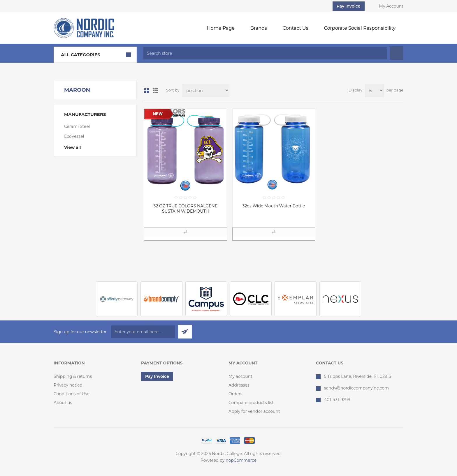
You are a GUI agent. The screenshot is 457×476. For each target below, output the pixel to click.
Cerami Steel (77, 126)
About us (63, 402)
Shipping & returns (73, 376)
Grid (146, 90)
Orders (235, 393)
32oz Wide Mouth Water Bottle (273, 206)
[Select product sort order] (205, 90)
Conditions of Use (71, 393)
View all (72, 147)
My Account (391, 6)
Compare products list (251, 402)
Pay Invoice (349, 6)
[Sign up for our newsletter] (143, 331)
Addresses (238, 385)
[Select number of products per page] (374, 90)
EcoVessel (74, 136)
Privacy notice (68, 385)
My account (240, 376)
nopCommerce (241, 460)
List (155, 90)
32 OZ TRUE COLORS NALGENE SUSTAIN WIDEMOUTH (185, 208)
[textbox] (265, 53)
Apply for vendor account (254, 411)
